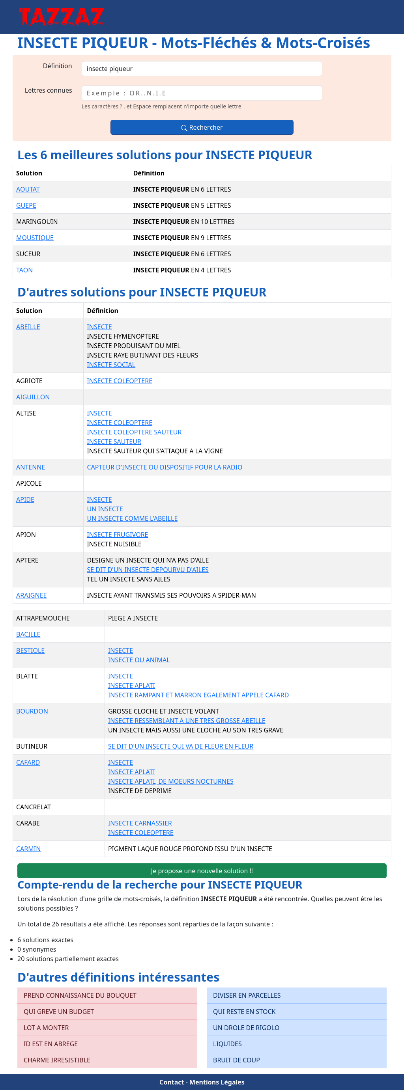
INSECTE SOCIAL (111, 364)
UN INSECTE (105, 509)
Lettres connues (48, 90)
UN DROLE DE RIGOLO (246, 1027)
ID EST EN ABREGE (51, 1044)
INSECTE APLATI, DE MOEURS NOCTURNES (171, 781)
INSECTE (99, 326)
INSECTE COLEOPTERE (119, 380)
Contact (171, 1082)
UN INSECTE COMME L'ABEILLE (132, 518)
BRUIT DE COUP (236, 1060)
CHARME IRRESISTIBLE (57, 1060)
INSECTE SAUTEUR (114, 441)
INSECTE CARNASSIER (140, 823)
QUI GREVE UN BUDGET (59, 1011)
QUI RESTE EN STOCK (244, 1011)
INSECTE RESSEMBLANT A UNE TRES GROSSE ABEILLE (187, 720)
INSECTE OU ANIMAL (139, 660)
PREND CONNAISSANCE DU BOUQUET (80, 995)
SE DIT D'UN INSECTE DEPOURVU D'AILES (147, 569)
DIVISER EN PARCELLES (247, 995)
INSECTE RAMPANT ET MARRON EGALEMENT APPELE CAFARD (198, 695)
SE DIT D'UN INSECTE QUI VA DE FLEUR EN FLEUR (180, 746)
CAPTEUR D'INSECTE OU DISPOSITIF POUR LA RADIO (164, 467)
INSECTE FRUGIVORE (117, 534)
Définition (57, 65)
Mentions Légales (217, 1082)
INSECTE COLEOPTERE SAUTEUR (134, 432)
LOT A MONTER (46, 1027)
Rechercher (202, 127)
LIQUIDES (227, 1044)
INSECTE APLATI (131, 685)
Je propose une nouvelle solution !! (202, 870)
